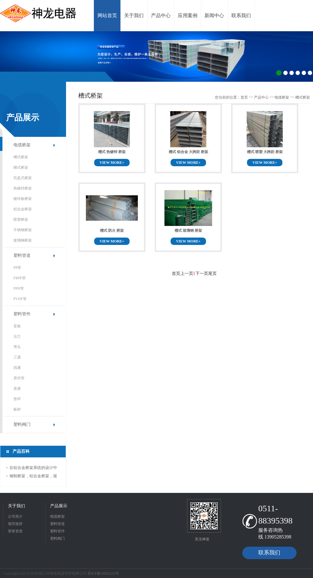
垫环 (17, 399)
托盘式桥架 (22, 178)
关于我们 (16, 506)
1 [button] (279, 73)
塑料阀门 (22, 424)
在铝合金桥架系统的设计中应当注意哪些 (33, 468)
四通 (17, 368)
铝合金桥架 (22, 209)
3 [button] (291, 73)
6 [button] (310, 73)
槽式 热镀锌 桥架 (112, 152)
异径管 (18, 378)
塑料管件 (22, 314)
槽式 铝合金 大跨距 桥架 (188, 152)
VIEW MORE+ (112, 162)
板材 (17, 409)
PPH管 (18, 288)
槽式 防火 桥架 (112, 230)
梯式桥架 (20, 167)
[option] (156, 56)
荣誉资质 (15, 531)
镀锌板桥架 (22, 199)
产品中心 (261, 97)
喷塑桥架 (20, 219)
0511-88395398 (275, 514)
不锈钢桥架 (22, 230)
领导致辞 (15, 524)
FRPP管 (19, 278)
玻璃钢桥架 (22, 240)
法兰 (17, 336)
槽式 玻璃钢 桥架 (188, 230)
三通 (17, 357)
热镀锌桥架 (22, 188)
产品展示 (58, 506)
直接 (17, 388)
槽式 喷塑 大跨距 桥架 (265, 152)
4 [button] (298, 73)
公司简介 (15, 516)
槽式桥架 (20, 157)
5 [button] (304, 73)
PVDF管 (20, 299)
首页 (244, 97)
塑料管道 (22, 255)
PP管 (17, 267)
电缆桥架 (22, 145)
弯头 (17, 347)
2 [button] (285, 73)
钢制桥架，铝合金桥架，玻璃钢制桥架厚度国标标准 (33, 477)
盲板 (17, 326)
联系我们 (269, 553)
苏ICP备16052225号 (103, 573)
